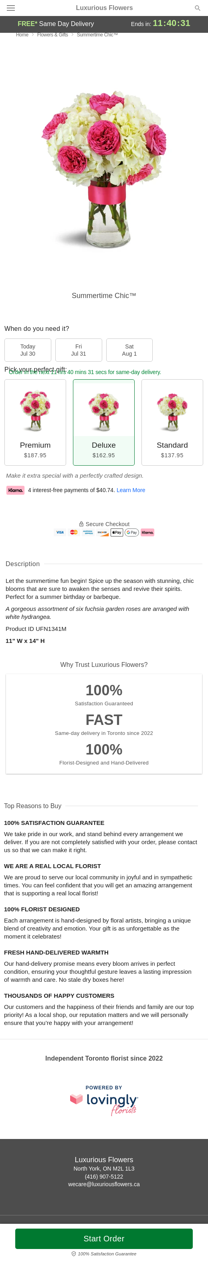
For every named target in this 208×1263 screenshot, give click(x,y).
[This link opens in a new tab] (104, 1101)
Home (22, 35)
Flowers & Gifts (52, 35)
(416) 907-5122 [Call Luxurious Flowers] (104, 1176)
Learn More (131, 490)
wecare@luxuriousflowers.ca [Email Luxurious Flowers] (103, 1184)
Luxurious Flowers (104, 8)
